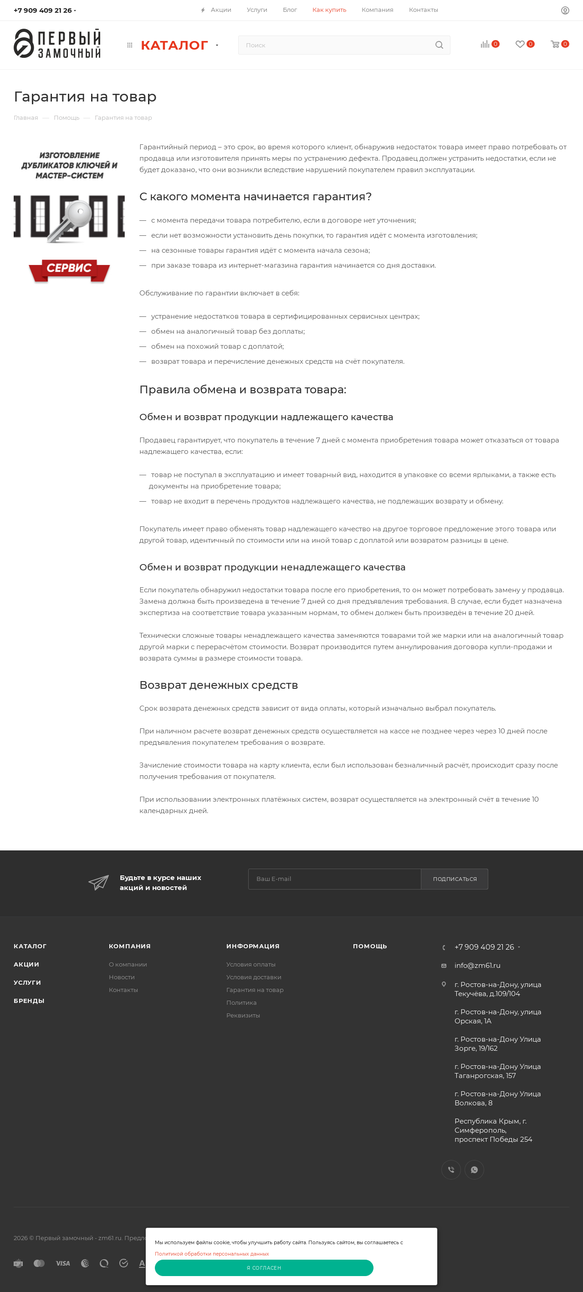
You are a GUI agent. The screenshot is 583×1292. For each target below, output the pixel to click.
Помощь (370, 946)
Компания (130, 946)
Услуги (27, 982)
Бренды (29, 1000)
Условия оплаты (251, 964)
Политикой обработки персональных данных (212, 1254)
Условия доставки (253, 977)
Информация (253, 946)
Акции (27, 964)
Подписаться (455, 879)
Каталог (30, 946)
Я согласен (264, 1268)
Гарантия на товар (255, 989)
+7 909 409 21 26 (43, 10)
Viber (451, 1170)
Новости (122, 977)
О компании (128, 964)
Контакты (123, 989)
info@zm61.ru (478, 965)
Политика (241, 1002)
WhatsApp (474, 1170)
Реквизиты (243, 1015)
